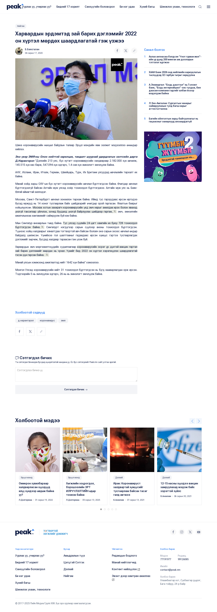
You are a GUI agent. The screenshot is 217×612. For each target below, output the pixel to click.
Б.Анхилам (118, 500)
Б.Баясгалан (32, 49)
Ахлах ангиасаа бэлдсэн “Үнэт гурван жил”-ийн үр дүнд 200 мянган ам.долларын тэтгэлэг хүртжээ (175, 59)
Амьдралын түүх (74, 555)
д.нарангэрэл (26, 320)
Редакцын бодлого (124, 555)
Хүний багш (147, 6)
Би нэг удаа (127, 6)
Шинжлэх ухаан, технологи (177, 6)
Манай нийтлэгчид (124, 562)
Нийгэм (20, 26)
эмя (63, 320)
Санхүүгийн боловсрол (100, 6)
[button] (200, 7)
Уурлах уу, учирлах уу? (36, 6)
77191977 (165, 559)
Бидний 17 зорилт (68, 6)
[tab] (101, 509)
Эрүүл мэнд (27, 477)
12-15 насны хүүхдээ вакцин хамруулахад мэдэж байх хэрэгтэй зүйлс (179, 487)
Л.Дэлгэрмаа (26, 500)
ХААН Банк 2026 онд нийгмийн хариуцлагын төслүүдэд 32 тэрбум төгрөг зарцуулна (175, 73)
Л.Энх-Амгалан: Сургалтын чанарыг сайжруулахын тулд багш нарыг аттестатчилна (170, 106)
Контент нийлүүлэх (126, 569)
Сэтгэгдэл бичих (76, 390)
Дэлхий (119, 477)
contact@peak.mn (170, 569)
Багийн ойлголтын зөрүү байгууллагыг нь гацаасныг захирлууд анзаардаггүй (173, 120)
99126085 (183, 559)
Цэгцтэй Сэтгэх (74, 562)
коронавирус (47, 320)
